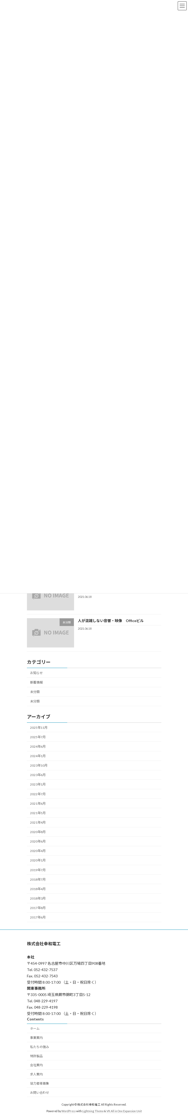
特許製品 (36, 1056)
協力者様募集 (39, 1083)
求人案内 (36, 1074)
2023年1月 (38, 784)
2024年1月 (38, 756)
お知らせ (36, 673)
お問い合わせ (39, 1092)
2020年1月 (38, 860)
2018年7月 (38, 879)
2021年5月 (38, 813)
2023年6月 (38, 775)
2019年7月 (38, 870)
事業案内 (36, 1038)
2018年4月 (38, 889)
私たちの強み (39, 1047)
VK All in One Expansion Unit (124, 1111)
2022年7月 (38, 794)
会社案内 (36, 1065)
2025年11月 (38, 728)
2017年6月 (38, 917)
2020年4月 (38, 851)
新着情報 (36, 682)
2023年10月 (38, 765)
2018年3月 (38, 898)
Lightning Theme (93, 1111)
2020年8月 (38, 832)
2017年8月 (38, 908)
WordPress (68, 1111)
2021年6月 (38, 803)
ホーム (35, 1028)
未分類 (35, 692)
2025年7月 (38, 737)
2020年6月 (38, 841)
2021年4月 (38, 822)
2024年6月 (38, 746)
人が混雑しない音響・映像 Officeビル (110, 620)
